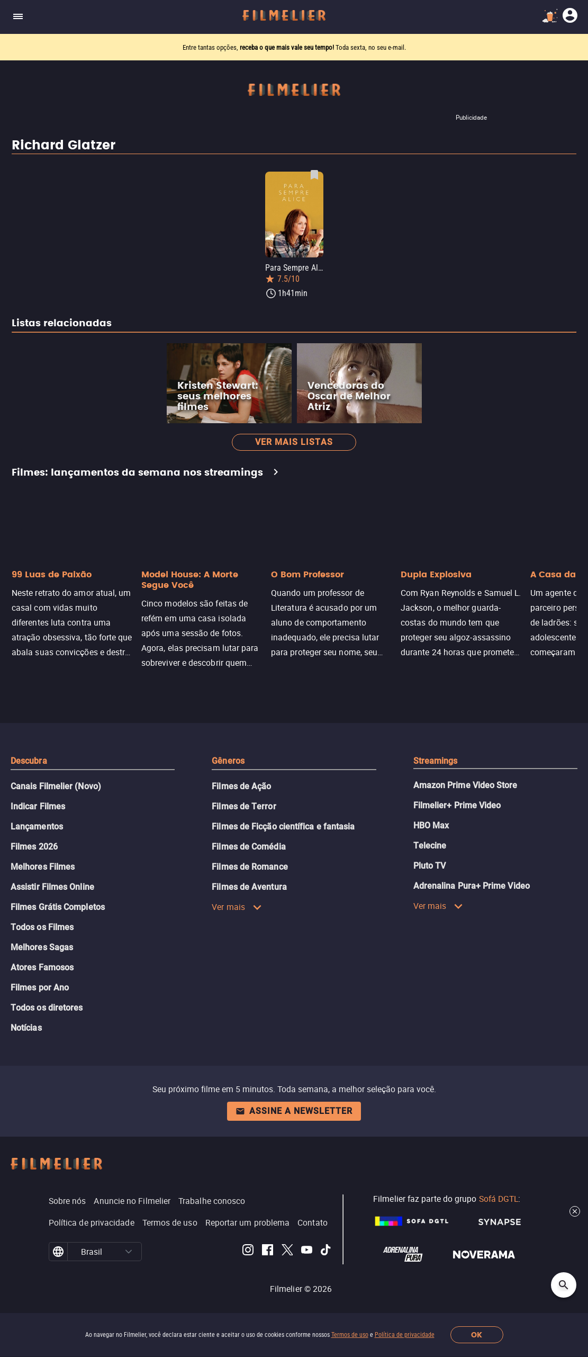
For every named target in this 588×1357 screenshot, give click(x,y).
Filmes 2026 (34, 847)
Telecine (430, 846)
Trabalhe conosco (211, 1201)
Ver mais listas (294, 442)
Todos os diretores (47, 1008)
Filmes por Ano (40, 988)
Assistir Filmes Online (52, 887)
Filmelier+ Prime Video (457, 805)
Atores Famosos (42, 967)
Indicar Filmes (38, 806)
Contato (312, 1222)
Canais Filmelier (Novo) (56, 786)
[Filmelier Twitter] (287, 1251)
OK (476, 1335)
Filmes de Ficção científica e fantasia (283, 827)
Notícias (26, 1028)
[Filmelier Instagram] (248, 1251)
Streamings (435, 761)
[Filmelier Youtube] (306, 1251)
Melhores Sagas (42, 947)
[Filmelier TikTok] (326, 1251)
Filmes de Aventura (249, 887)
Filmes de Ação (241, 786)
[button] (128, 1251)
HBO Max (431, 825)
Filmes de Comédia (248, 847)
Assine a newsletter (294, 1111)
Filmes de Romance (249, 867)
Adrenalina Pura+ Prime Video (471, 886)
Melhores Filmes (43, 867)
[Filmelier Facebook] (267, 1251)
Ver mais (237, 906)
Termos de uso (349, 1334)
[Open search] (563, 1285)
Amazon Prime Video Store (465, 785)
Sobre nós (67, 1201)
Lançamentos (37, 827)
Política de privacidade (405, 1334)
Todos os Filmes (42, 927)
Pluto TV (429, 866)
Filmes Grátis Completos (58, 907)
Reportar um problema (247, 1222)
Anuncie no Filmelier (132, 1201)
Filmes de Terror (244, 806)
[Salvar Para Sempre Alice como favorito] (314, 174)
